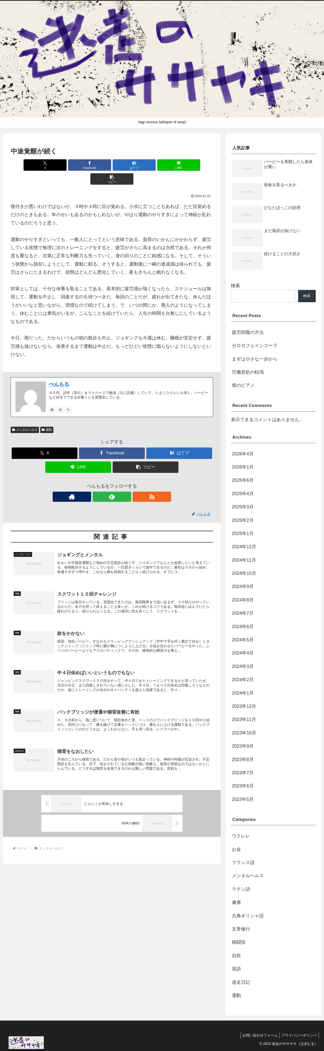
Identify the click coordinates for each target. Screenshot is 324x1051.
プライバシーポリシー (298, 1035)
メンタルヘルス (24, 416)
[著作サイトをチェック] (52, 395)
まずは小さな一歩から (254, 358)
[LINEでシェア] (146, 165)
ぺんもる (59, 370)
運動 (47, 416)
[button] (180, 165)
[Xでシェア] (44, 165)
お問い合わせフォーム (257, 1035)
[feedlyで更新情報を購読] (60, 395)
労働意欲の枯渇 (248, 372)
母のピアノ (243, 385)
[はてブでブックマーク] (112, 165)
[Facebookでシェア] (78, 165)
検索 (235, 285)
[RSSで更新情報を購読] (68, 395)
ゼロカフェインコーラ (254, 345)
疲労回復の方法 (248, 332)
